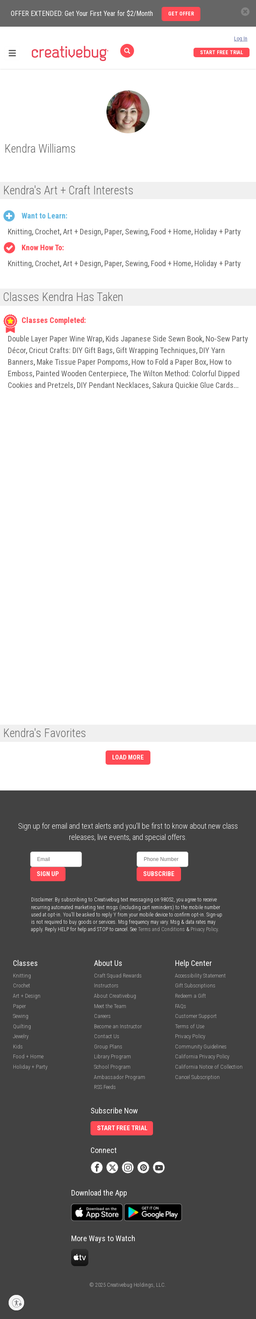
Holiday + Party (217, 231)
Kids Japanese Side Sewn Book (154, 338)
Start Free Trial (221, 52)
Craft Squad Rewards (118, 975)
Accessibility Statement (200, 975)
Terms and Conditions (161, 929)
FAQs (180, 1006)
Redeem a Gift (190, 996)
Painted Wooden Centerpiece (81, 373)
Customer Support (196, 1016)
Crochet (47, 231)
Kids (18, 1046)
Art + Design (82, 231)
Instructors (106, 985)
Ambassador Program (119, 1077)
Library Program (112, 1056)
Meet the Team (110, 1006)
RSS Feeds (105, 1087)
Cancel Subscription (197, 1077)
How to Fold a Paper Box (168, 361)
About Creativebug (115, 996)
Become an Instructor (118, 1026)
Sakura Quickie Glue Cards (193, 385)
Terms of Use (189, 1026)
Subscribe (159, 874)
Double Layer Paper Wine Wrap (55, 338)
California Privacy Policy (202, 1056)
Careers (102, 1016)
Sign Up (48, 874)
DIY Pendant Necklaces (113, 385)
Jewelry (20, 1036)
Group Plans (108, 1046)
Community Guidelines (201, 1046)
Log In (240, 39)
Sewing (136, 231)
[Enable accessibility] (16, 1302)
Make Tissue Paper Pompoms (82, 361)
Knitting (20, 231)
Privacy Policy (204, 929)
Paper (113, 231)
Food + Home (171, 231)
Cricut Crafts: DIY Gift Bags (71, 350)
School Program (112, 1067)
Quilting (22, 1026)
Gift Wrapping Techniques (156, 350)
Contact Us (106, 1036)
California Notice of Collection (209, 1067)
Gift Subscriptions (195, 985)
